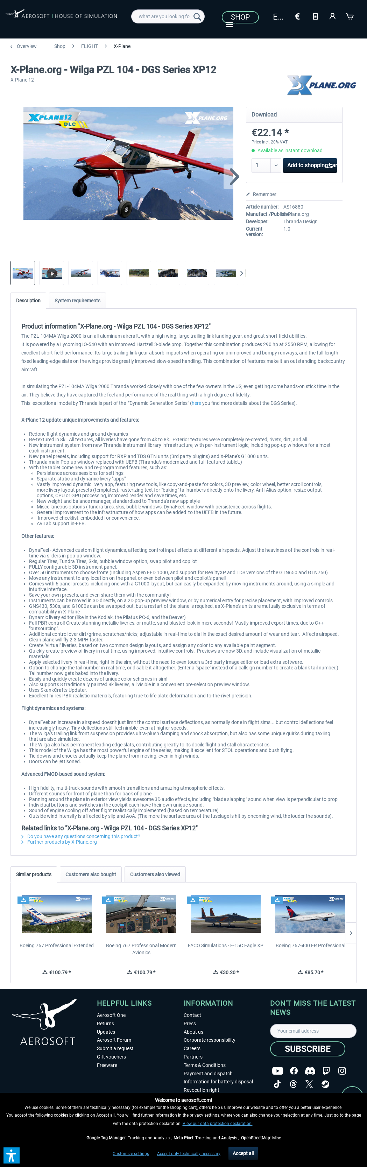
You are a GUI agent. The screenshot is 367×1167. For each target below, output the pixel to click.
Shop (240, 17)
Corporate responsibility (209, 1040)
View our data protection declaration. (218, 1123)
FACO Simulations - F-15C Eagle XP (225, 945)
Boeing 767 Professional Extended (57, 945)
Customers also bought (90, 874)
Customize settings (131, 1153)
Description (28, 300)
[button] (11, 1155)
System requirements (77, 300)
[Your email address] (313, 1031)
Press (190, 1023)
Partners (193, 1057)
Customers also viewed (155, 874)
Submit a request (115, 1048)
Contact (192, 1015)
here (196, 403)
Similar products (33, 874)
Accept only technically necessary (188, 1153)
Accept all (243, 1153)
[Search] (197, 16)
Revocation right (201, 1090)
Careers (192, 1048)
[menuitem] (168, 16)
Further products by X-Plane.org (59, 842)
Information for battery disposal (218, 1081)
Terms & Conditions (205, 1065)
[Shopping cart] (350, 16)
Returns (105, 1023)
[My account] (333, 16)
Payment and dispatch (208, 1073)
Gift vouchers (111, 1057)
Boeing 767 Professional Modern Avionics (141, 949)
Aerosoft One (111, 1015)
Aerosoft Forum (114, 1040)
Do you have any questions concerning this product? (80, 836)
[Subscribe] (307, 1048)
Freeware (107, 1065)
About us (193, 1032)
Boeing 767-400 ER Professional (310, 945)
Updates (106, 1032)
